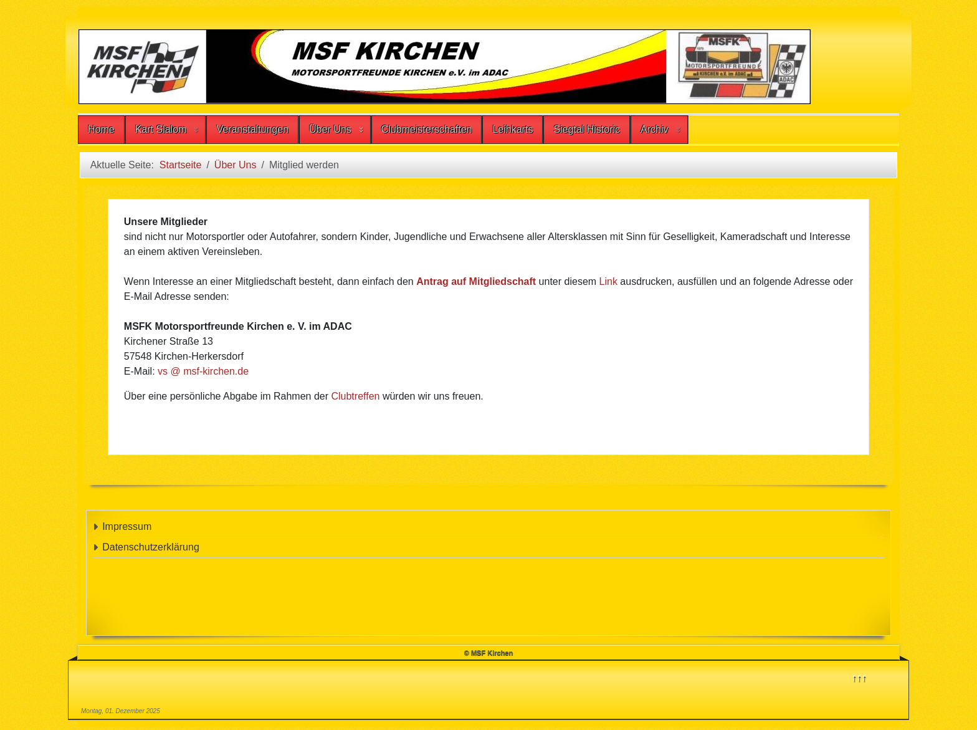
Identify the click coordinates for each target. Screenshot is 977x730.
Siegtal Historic (586, 129)
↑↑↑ (859, 677)
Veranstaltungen (252, 129)
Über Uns (330, 129)
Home (101, 129)
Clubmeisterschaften (426, 129)
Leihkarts (512, 129)
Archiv (654, 129)
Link (610, 281)
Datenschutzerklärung (150, 547)
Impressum (126, 526)
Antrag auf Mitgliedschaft (476, 281)
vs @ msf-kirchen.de (203, 371)
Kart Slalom (161, 129)
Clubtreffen (356, 396)
